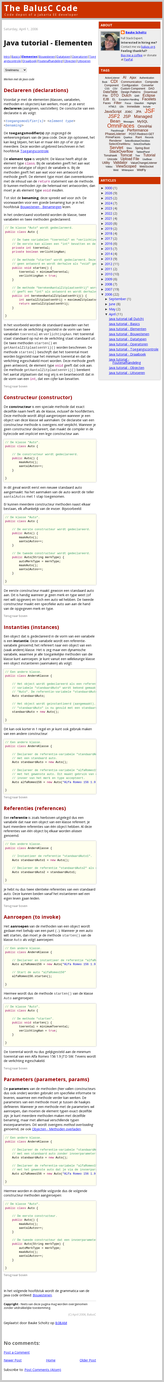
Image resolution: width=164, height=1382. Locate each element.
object (42, 167)
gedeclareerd (40, 636)
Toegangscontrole (34, 151)
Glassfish (139, 103)
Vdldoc (109, 166)
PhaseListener (115, 134)
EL (114, 99)
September (117, 299)
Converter (147, 85)
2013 (108, 259)
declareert (40, 429)
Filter (118, 103)
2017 (108, 238)
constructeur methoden (22, 1195)
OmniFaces (121, 126)
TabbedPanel (143, 152)
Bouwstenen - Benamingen (41, 207)
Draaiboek (29, 61)
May (112, 309)
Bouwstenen (47, 57)
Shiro (129, 148)
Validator (120, 163)
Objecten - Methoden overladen (56, 1129)
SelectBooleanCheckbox (137, 141)
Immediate (133, 106)
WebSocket (147, 166)
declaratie (74, 420)
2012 (108, 264)
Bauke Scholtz (136, 32)
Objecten (70, 61)
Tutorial (149, 155)
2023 (108, 208)
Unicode (112, 159)
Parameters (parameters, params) (46, 1079)
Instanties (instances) (31, 627)
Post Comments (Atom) (42, 1369)
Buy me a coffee (132, 55)
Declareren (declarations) (36, 90)
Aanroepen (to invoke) (32, 916)
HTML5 (112, 106)
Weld (115, 170)
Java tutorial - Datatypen (127, 339)
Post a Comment (17, 1352)
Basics (16, 57)
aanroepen (12, 1111)
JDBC (128, 112)
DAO (151, 88)
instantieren (68, 893)
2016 (108, 243)
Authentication (147, 78)
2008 (108, 284)
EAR (137, 96)
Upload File (129, 159)
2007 (108, 289)
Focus (128, 103)
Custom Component (133, 88)
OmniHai (145, 126)
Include (146, 106)
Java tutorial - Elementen (127, 329)
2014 (108, 253)
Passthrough (117, 130)
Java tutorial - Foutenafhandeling (125, 361)
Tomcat (126, 155)
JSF (150, 111)
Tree (137, 155)
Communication (131, 82)
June (112, 304)
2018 (108, 233)
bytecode (11, 433)
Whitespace (128, 170)
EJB (106, 99)
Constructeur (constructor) (38, 397)
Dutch (127, 95)
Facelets (149, 99)
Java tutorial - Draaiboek (127, 354)
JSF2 (114, 116)
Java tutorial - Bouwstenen (129, 334)
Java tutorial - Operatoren (128, 344)
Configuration (130, 85)
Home (51, 1360)
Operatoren (80, 57)
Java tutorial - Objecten (126, 367)
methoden (12, 104)
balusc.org (148, 47)
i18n (121, 106)
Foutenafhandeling (50, 61)
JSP (127, 116)
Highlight (151, 103)
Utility (106, 163)
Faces (107, 103)
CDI (114, 81)
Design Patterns (131, 92)
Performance (137, 130)
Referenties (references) (35, 808)
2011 (108, 269)
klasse (60, 159)
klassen (56, 99)
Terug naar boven (15, 386)
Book (104, 82)
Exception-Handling (129, 99)
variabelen (71, 99)
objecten (32, 104)
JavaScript (113, 112)
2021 (108, 218)
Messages (128, 121)
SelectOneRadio (142, 144)
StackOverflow (121, 151)
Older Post (88, 1360)
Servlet (116, 147)
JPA (138, 112)
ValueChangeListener (144, 163)
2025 (108, 198)
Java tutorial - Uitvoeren (127, 373)
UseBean (147, 159)
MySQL (142, 121)
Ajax (132, 77)
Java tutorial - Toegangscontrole (133, 349)
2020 (108, 223)
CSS (107, 88)
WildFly (141, 170)
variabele (59, 167)
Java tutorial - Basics (124, 324)
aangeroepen (51, 1195)
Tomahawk (110, 155)
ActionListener (112, 78)
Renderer (115, 140)
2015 (108, 248)
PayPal (128, 59)
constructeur (37, 733)
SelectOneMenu (119, 144)
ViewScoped (126, 166)
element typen (57, 1111)
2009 (108, 279)
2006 (108, 294)
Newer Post (13, 1360)
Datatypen (63, 57)
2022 (108, 213)
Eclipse (149, 95)
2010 (108, 274)
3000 (108, 188)
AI (124, 77)
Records (149, 137)
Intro (7, 57)
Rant (138, 137)
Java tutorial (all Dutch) (126, 319)
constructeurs (85, 1088)
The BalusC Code (41, 8)
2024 (108, 203)
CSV (115, 88)
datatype (25, 167)
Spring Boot (142, 148)
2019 (108, 228)
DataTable (110, 92)
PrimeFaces (112, 137)
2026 (108, 193)
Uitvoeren (84, 61)
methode (11, 176)
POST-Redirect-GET (141, 134)
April (112, 314)
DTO (114, 95)
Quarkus (127, 137)
